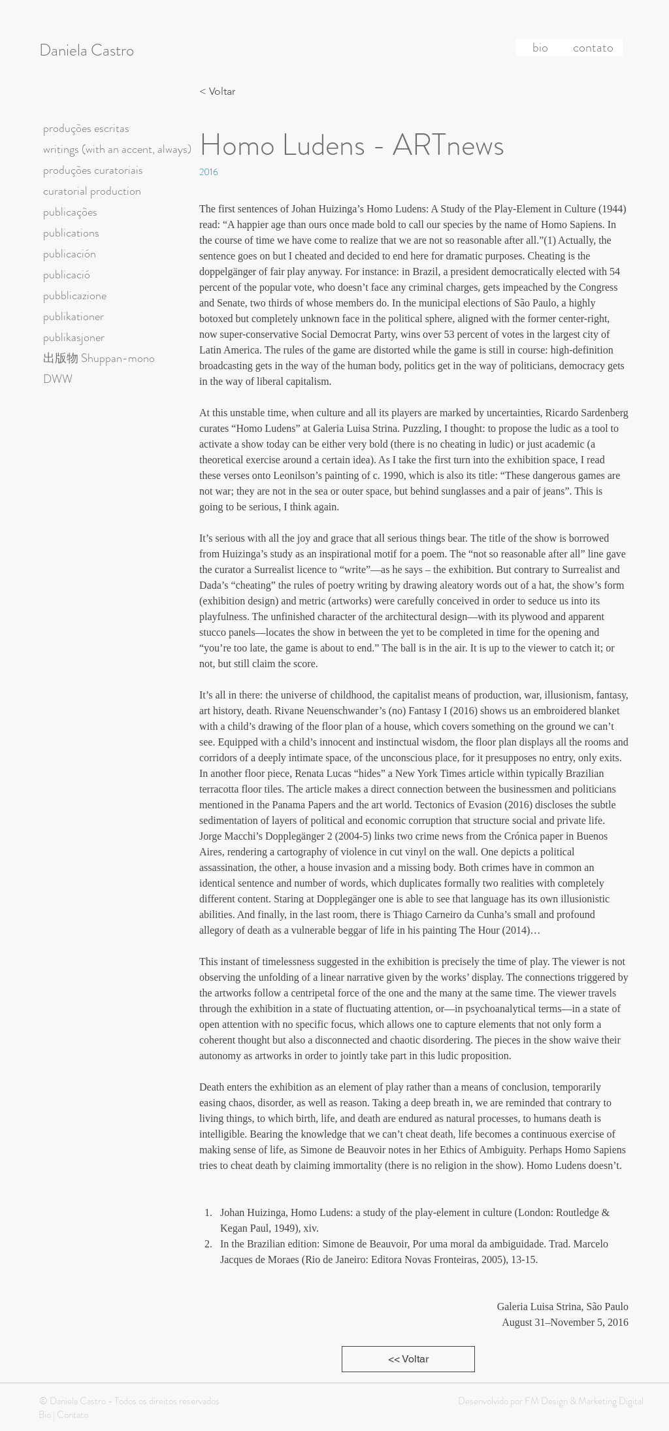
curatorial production (92, 190)
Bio (45, 1414)
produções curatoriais (93, 169)
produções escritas (86, 128)
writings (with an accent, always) (117, 148)
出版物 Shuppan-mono (99, 358)
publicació (66, 274)
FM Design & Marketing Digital (583, 1401)
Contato (72, 1414)
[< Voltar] (220, 91)
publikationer (73, 316)
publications (71, 232)
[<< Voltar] (408, 1359)
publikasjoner (74, 337)
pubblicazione (74, 295)
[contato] (593, 47)
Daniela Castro (86, 50)
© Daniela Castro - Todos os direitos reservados (129, 1401)
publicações (70, 211)
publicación (69, 253)
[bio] (540, 47)
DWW (58, 378)
